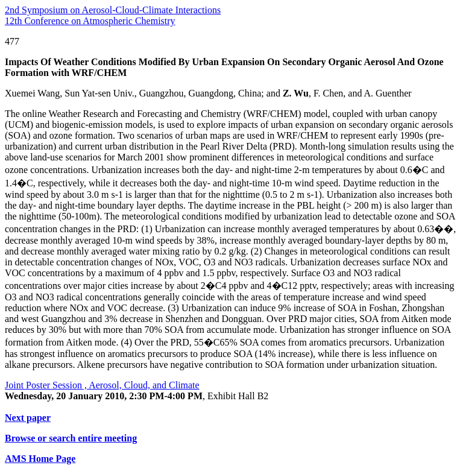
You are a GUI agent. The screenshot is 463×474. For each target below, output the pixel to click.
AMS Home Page (40, 458)
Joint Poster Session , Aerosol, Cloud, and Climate (102, 385)
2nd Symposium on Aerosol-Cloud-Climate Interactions (113, 10)
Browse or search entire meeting (71, 438)
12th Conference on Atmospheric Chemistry (90, 21)
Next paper (28, 417)
